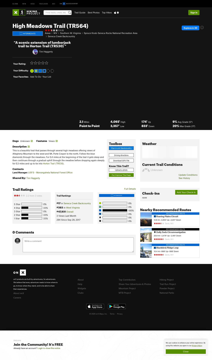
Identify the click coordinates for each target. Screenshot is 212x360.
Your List (47, 76)
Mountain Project (127, 288)
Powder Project (167, 288)
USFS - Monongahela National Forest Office (50, 172)
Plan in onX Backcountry (121, 148)
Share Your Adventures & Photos (135, 284)
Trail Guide (79, 12)
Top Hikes (107, 12)
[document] (186, 347)
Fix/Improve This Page (121, 175)
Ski (53, 4)
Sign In (193, 12)
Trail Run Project (168, 284)
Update (188, 174)
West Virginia (73, 207)
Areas (47, 33)
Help (80, 284)
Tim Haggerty (46, 51)
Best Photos (94, 12)
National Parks (167, 292)
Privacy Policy (197, 346)
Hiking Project (167, 279)
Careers (17, 297)
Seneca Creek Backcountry (61, 36)
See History (184, 178)
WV (55, 33)
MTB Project (125, 292)
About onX (18, 293)
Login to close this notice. (49, 348)
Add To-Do (35, 76)
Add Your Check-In (186, 192)
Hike (33, 4)
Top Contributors (127, 279)
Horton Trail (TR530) (53, 163)
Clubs (80, 292)
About (81, 279)
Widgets (82, 288)
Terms (112, 314)
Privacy (120, 314)
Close (186, 351)
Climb (15, 4)
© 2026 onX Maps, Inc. (98, 314)
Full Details (130, 188)
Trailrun (43, 4)
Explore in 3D (190, 28)
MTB (24, 4)
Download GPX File (121, 160)
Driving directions (121, 155)
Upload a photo (121, 170)
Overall (69, 211)
